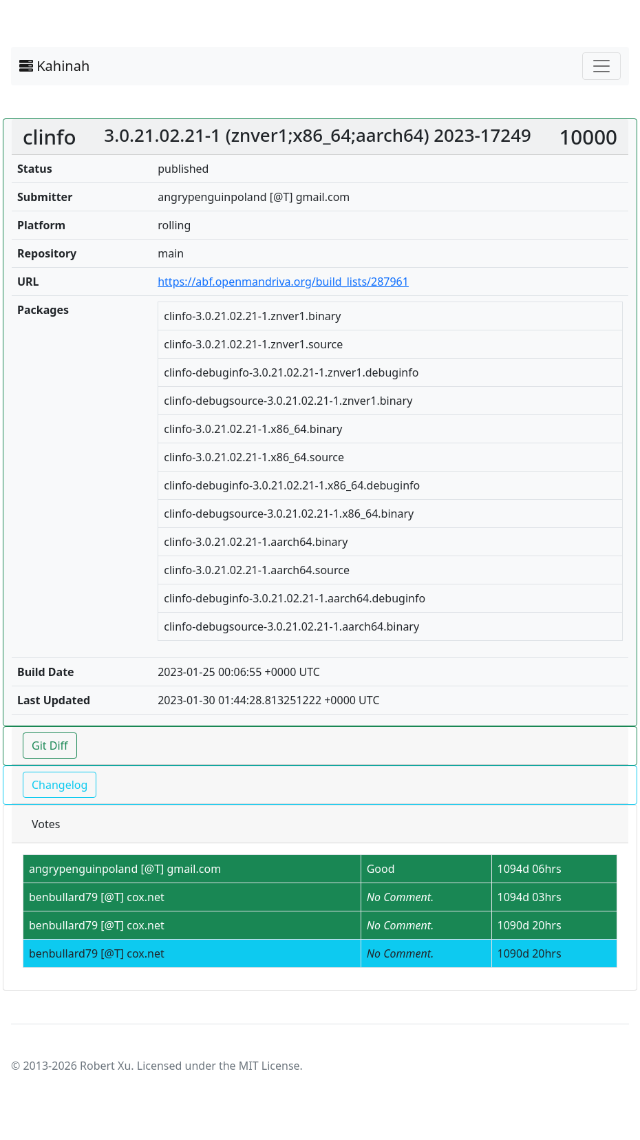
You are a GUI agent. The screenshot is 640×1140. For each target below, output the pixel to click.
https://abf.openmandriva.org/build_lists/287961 (283, 281)
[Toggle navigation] (601, 66)
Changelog (59, 784)
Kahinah (54, 65)
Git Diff (50, 745)
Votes (46, 824)
